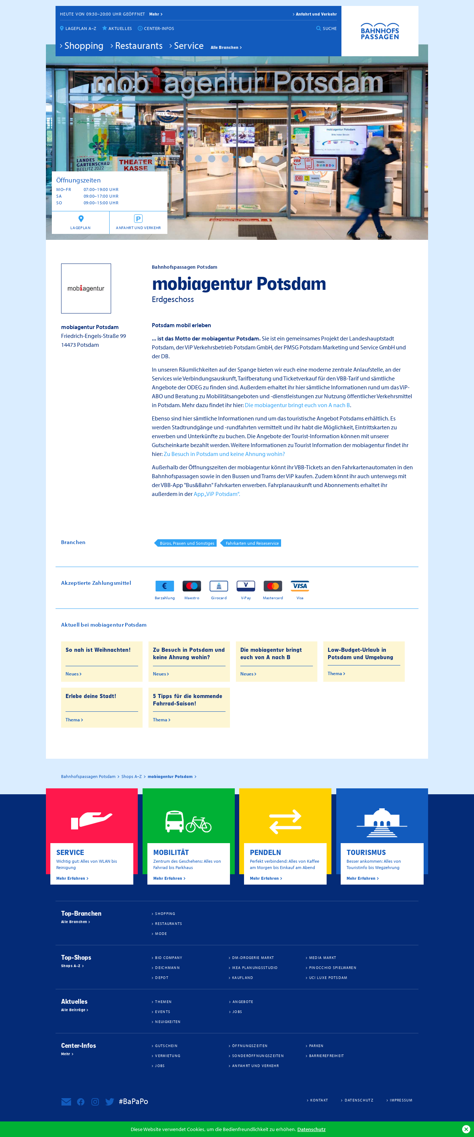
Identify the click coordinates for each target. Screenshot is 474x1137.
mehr (154, 14)
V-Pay (246, 597)
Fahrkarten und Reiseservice (252, 543)
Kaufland (242, 977)
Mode (161, 933)
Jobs (237, 1011)
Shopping (84, 45)
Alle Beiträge (73, 1010)
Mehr (65, 1054)
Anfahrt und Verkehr (316, 14)
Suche (330, 28)
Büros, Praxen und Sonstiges (187, 543)
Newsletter (66, 1102)
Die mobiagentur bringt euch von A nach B (297, 405)
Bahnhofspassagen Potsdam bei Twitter (109, 1102)
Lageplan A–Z (81, 28)
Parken (316, 1045)
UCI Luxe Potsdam (328, 977)
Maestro (191, 597)
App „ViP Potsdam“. (217, 493)
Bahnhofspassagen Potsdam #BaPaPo (379, 31)
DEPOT (161, 977)
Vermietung (167, 1055)
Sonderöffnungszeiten (258, 1055)
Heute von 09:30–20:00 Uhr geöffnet (102, 14)
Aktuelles (120, 28)
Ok (466, 1129)
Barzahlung (165, 597)
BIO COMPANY (168, 957)
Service (189, 45)
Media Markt (322, 957)
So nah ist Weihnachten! (98, 650)
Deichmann (167, 967)
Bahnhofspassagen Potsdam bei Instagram (95, 1102)
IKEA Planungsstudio (255, 967)
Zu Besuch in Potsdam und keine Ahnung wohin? (224, 453)
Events (162, 1011)
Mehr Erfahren (70, 878)
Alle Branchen (224, 47)
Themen (163, 1001)
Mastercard (273, 597)
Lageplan (80, 227)
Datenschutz (311, 1129)
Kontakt (319, 1100)
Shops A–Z (71, 966)
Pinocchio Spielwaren (333, 967)
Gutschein (166, 1045)
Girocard (219, 597)
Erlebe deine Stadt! (91, 696)
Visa (300, 597)
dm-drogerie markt (253, 957)
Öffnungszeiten (250, 1045)
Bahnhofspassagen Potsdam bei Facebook (81, 1102)
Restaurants (139, 45)
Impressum (401, 1100)
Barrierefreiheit (326, 1055)
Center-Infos (159, 28)
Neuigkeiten (168, 1021)
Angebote (243, 1001)
